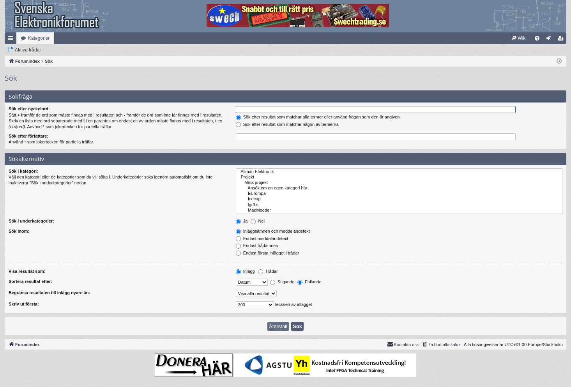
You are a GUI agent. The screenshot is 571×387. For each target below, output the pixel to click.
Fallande (309, 281)
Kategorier (38, 38)
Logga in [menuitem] (550, 39)
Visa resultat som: (27, 271)
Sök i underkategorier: (31, 221)
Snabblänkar (12, 39)
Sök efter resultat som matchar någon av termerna (287, 124)
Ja (242, 221)
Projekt (399, 177)
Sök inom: (19, 231)
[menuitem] (519, 38)
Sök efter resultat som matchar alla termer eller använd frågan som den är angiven (318, 117)
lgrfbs (399, 205)
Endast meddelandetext (262, 238)
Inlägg (245, 271)
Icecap (399, 199)
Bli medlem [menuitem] (562, 39)
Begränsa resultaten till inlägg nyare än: (49, 292)
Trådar (268, 271)
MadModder (399, 210)
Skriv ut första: (24, 304)
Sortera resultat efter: (30, 281)
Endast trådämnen (257, 245)
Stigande (282, 281)
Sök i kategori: (23, 171)
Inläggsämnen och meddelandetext (273, 231)
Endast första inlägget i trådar (267, 253)
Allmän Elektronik (399, 172)
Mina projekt (399, 183)
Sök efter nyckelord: (29, 108)
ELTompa (399, 193)
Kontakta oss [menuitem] (403, 344)
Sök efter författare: (28, 136)
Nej (258, 221)
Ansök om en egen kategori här (399, 188)
